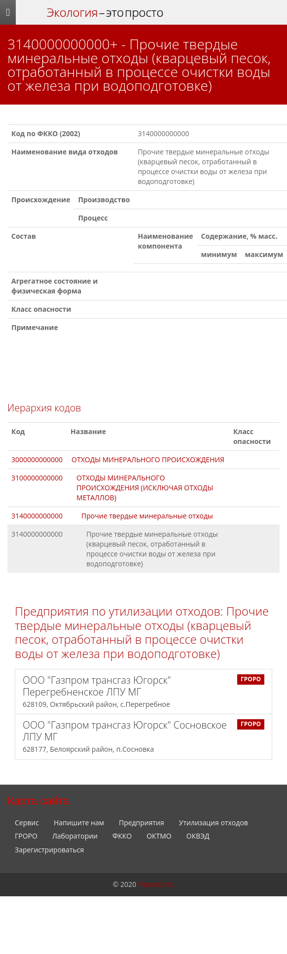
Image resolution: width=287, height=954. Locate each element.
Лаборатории (75, 836)
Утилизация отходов (213, 822)
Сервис (27, 822)
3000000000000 (37, 459)
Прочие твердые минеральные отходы (147, 515)
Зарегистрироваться (49, 849)
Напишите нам (79, 822)
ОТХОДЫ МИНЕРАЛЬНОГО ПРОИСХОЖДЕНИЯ (148, 459)
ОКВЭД (198, 836)
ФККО (122, 836)
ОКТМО (159, 836)
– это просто (105, 12)
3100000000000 (37, 477)
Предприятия (141, 822)
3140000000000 (37, 515)
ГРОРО (26, 836)
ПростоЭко (156, 884)
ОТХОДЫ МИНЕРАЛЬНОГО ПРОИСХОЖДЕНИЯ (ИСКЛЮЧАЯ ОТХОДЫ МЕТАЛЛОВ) (144, 487)
